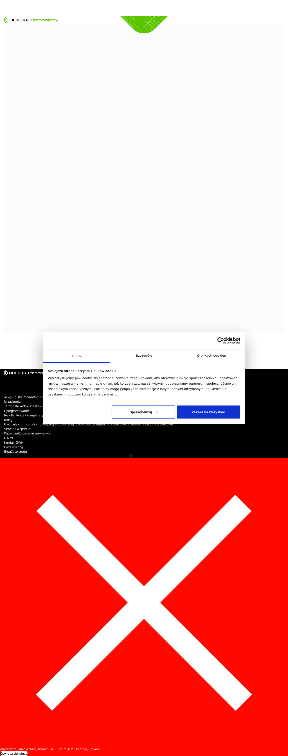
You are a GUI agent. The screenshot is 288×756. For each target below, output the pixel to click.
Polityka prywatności (76, 456)
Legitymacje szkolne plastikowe (149, 424)
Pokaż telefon (19, 392)
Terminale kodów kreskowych (26, 406)
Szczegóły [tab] (144, 355)
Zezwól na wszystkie (208, 412)
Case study (19, 451)
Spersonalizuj (143, 412)
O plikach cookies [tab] (211, 355)
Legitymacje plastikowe (108, 424)
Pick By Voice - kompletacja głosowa (31, 415)
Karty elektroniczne (18, 424)
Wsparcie (11, 433)
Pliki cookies (101, 456)
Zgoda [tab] (76, 356)
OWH (20, 442)
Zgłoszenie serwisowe (34, 433)
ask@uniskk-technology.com (26, 397)
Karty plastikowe (78, 424)
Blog (7, 451)
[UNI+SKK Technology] (31, 20)
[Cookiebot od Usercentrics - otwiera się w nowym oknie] (220, 340)
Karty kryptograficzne (49, 424)
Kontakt (10, 442)
